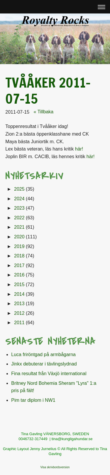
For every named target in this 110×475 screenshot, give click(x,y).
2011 (19, 322)
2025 (19, 189)
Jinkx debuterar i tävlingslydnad (44, 363)
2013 (19, 303)
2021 (19, 227)
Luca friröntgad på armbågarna (43, 354)
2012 (19, 313)
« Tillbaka (44, 111)
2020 (19, 236)
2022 (19, 217)
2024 (19, 198)
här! (79, 148)
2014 (19, 294)
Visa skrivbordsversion (55, 467)
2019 (19, 246)
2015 (19, 284)
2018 (19, 255)
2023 (19, 208)
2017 (19, 265)
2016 (19, 274)
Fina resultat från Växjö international (48, 373)
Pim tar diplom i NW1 (33, 400)
